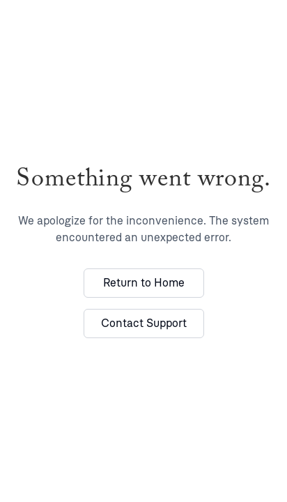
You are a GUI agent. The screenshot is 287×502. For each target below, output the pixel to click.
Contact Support (144, 323)
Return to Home (144, 282)
